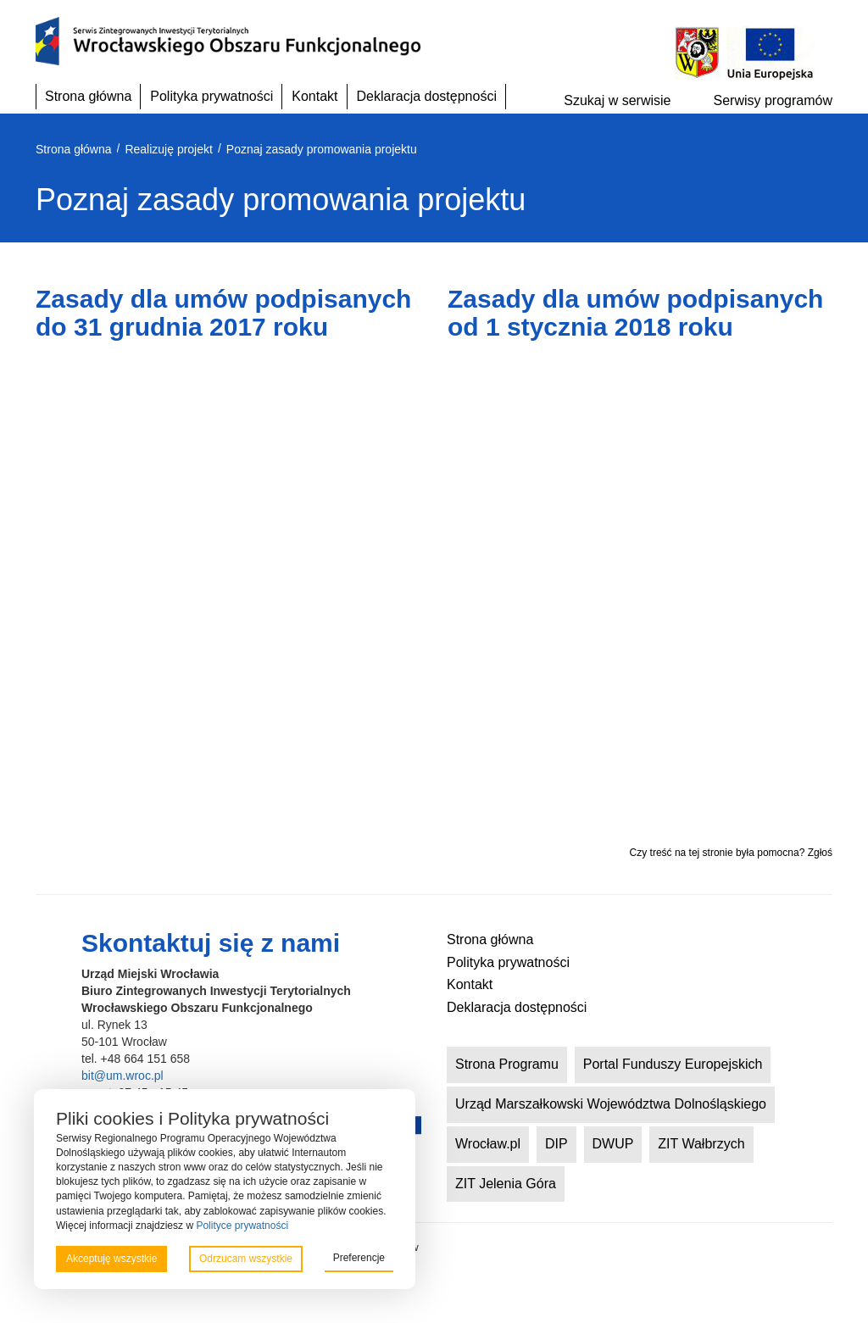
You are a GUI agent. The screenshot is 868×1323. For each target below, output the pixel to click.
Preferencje (359, 1258)
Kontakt (314, 96)
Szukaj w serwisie (617, 100)
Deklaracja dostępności (427, 96)
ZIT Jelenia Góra (505, 1183)
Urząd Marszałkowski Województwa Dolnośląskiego (610, 1104)
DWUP (613, 1144)
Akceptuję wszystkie (111, 1259)
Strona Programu (507, 1064)
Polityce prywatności (242, 1225)
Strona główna (88, 96)
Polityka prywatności (211, 96)
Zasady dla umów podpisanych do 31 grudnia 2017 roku (223, 313)
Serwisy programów (773, 100)
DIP (556, 1144)
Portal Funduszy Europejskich (673, 1064)
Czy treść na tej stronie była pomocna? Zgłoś (731, 853)
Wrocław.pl (487, 1144)
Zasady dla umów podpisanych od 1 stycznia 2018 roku (635, 313)
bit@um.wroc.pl (122, 1075)
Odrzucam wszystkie (245, 1259)
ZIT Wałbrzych (701, 1144)
